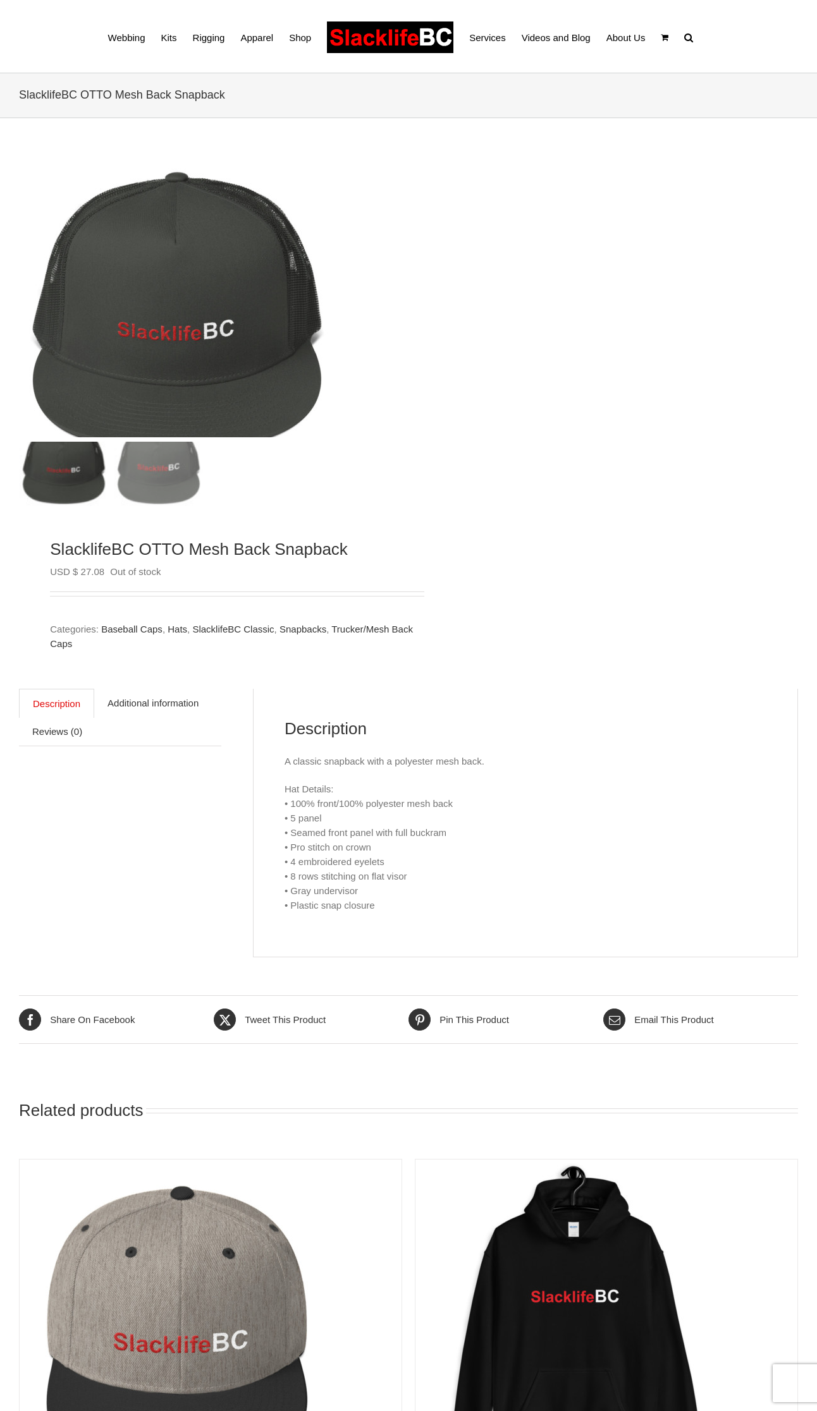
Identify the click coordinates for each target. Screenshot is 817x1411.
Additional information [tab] (153, 703)
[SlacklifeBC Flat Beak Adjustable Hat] (178, 1166)
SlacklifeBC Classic (233, 629)
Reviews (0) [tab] (57, 731)
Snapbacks (303, 629)
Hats (177, 629)
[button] (688, 36)
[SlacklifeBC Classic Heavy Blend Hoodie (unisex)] (573, 1166)
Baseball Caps (132, 629)
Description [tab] (56, 703)
